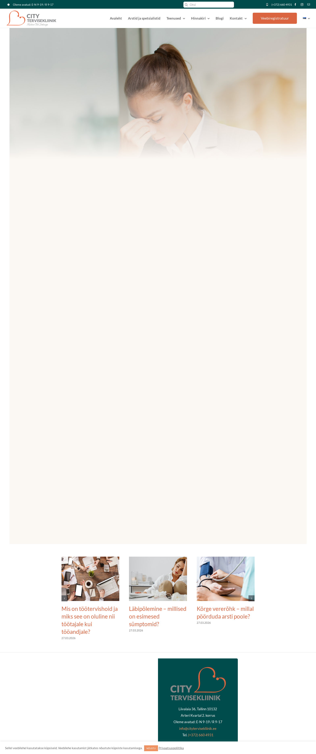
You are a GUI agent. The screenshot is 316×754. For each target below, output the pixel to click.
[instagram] (302, 4)
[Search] (186, 5)
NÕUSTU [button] (151, 748)
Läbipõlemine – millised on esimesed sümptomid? (157, 616)
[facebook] (295, 4)
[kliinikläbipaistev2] (198, 668)
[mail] (308, 4)
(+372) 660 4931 (281, 4)
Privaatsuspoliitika (171, 748)
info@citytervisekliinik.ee (197, 728)
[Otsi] (208, 5)
